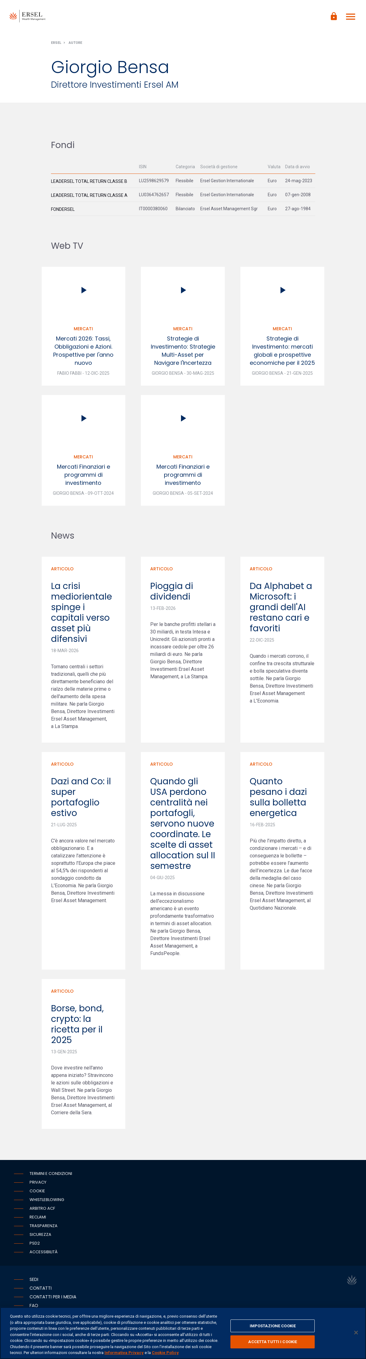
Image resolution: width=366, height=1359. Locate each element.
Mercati (83, 330)
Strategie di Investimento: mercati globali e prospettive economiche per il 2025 (282, 352)
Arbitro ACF (42, 1210)
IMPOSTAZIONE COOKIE (273, 1326)
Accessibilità (44, 1254)
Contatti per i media (53, 1299)
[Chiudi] (356, 1332)
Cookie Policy (165, 1352)
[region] (183, 1333)
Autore (75, 45)
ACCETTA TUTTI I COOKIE (272, 1341)
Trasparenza (44, 1228)
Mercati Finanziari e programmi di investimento (83, 477)
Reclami (38, 1219)
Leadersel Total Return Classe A (89, 196)
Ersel (56, 45)
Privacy (38, 1184)
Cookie (37, 1193)
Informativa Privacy (124, 1352)
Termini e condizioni (51, 1175)
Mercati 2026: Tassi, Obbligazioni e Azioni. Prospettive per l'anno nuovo (83, 352)
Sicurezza (40, 1236)
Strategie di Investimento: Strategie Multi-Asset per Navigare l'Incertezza (183, 352)
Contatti (41, 1290)
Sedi (34, 1281)
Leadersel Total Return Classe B (89, 182)
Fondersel (63, 210)
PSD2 (35, 1245)
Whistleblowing (47, 1201)
